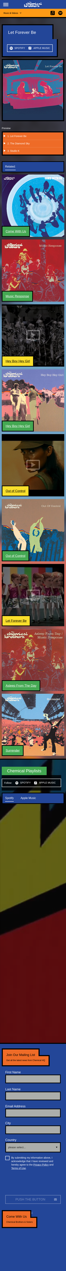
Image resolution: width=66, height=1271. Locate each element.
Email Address (15, 1106)
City (8, 1123)
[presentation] (32, 1184)
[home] (33, 4)
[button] (6, 4)
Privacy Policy (41, 1164)
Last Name (13, 1089)
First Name (13, 1072)
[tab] (14, 167)
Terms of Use (18, 1168)
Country (10, 1140)
